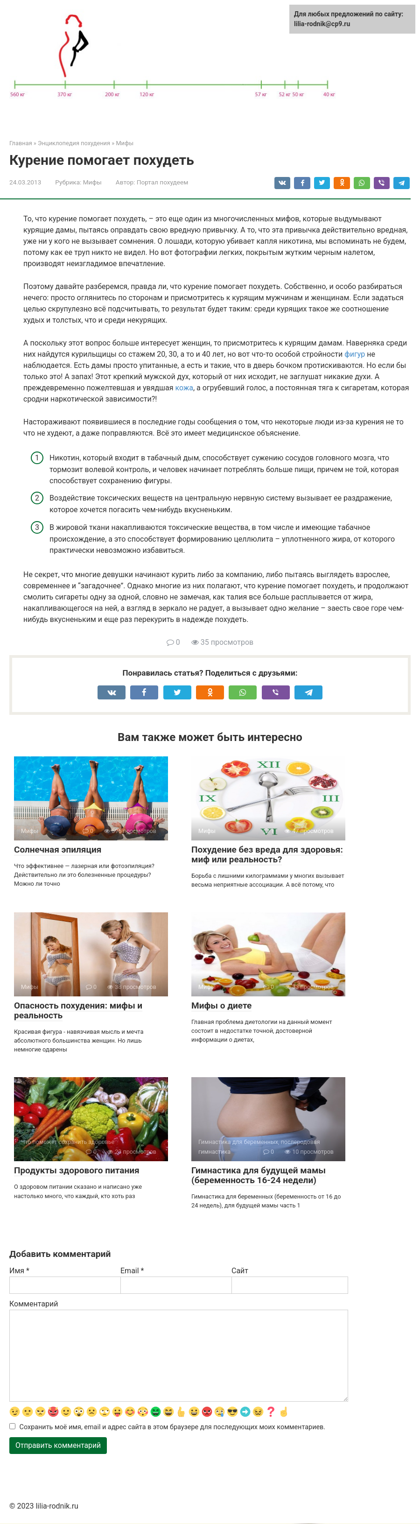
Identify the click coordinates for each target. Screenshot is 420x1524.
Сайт (239, 1270)
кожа (184, 387)
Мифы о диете (221, 1005)
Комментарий (33, 1303)
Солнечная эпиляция (57, 849)
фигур (354, 354)
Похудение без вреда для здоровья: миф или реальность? (267, 854)
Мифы (92, 182)
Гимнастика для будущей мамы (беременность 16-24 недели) (258, 1175)
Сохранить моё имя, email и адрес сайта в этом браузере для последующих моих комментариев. (173, 1428)
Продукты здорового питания (77, 1170)
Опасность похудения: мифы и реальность (78, 1010)
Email (132, 1270)
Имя (19, 1270)
